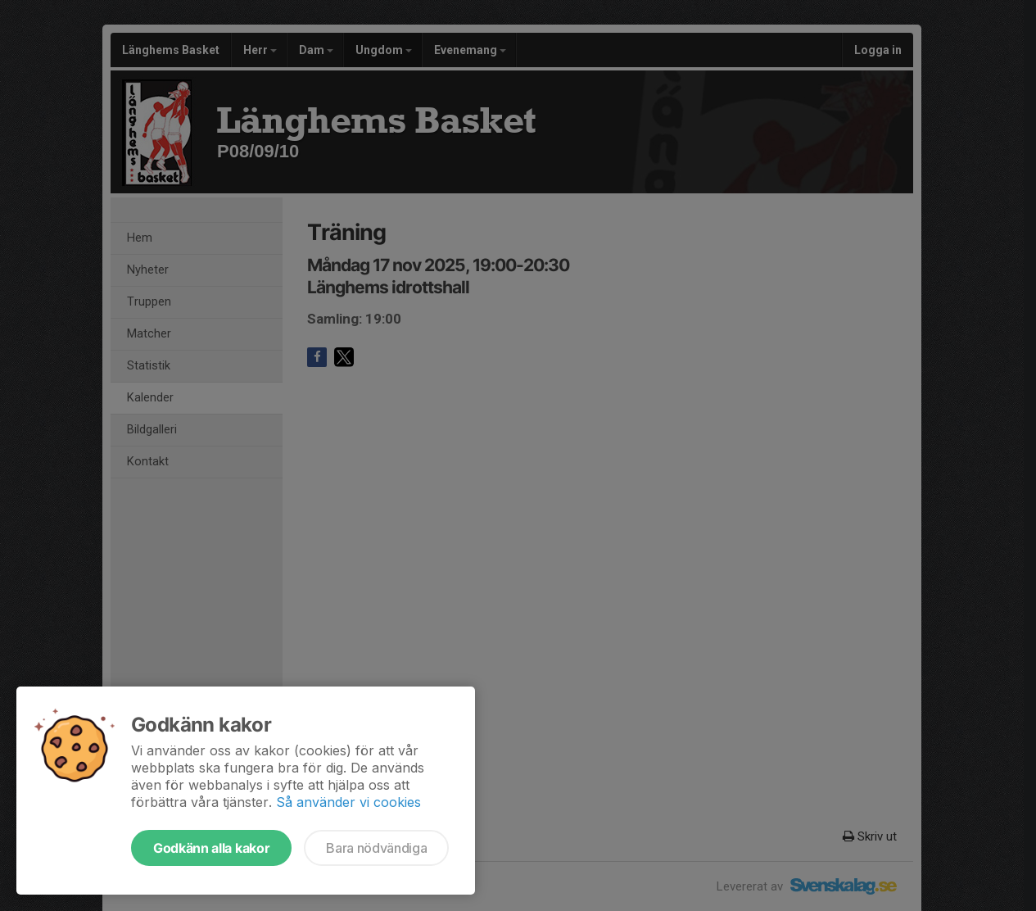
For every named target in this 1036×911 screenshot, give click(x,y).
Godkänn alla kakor (211, 848)
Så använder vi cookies (348, 802)
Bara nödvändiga (376, 848)
